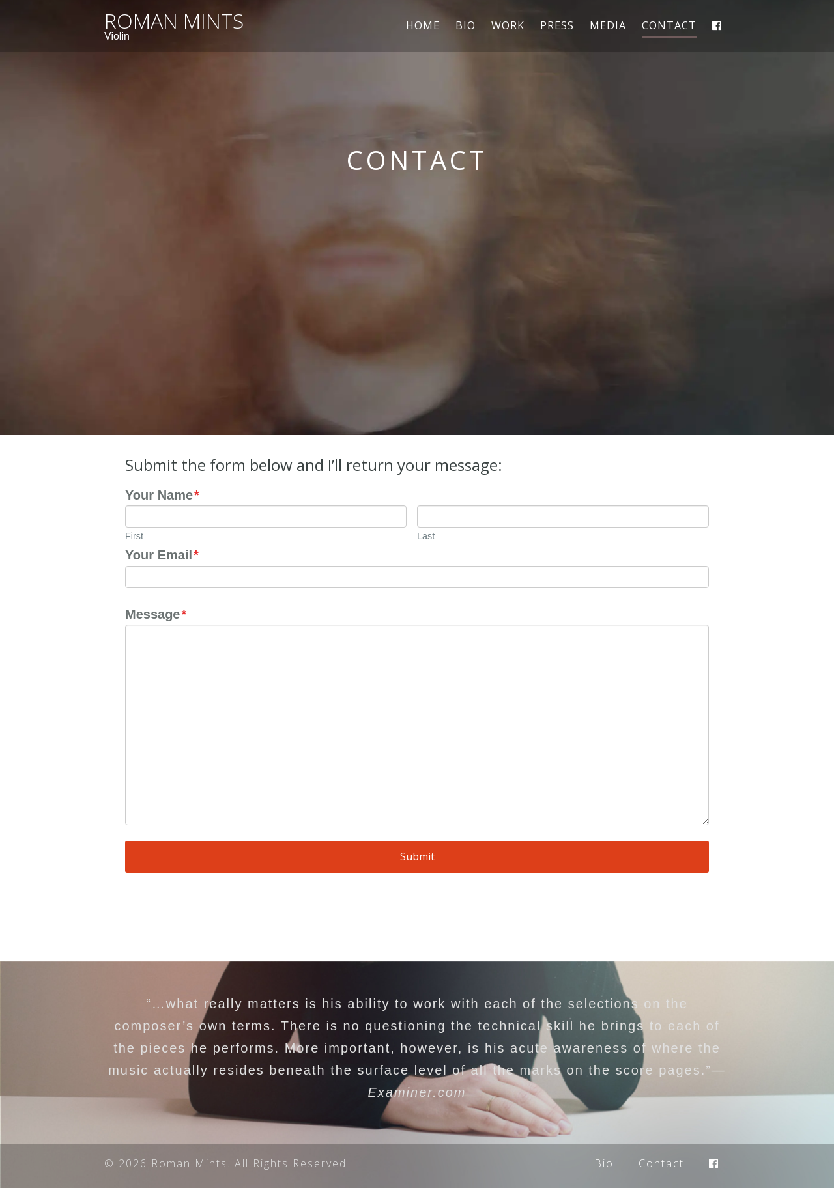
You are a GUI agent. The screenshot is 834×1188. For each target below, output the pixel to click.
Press (557, 25)
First (134, 536)
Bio (465, 25)
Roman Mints (174, 20)
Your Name (162, 495)
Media (608, 25)
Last (426, 536)
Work (508, 25)
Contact (669, 26)
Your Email (162, 555)
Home (423, 25)
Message (155, 614)
